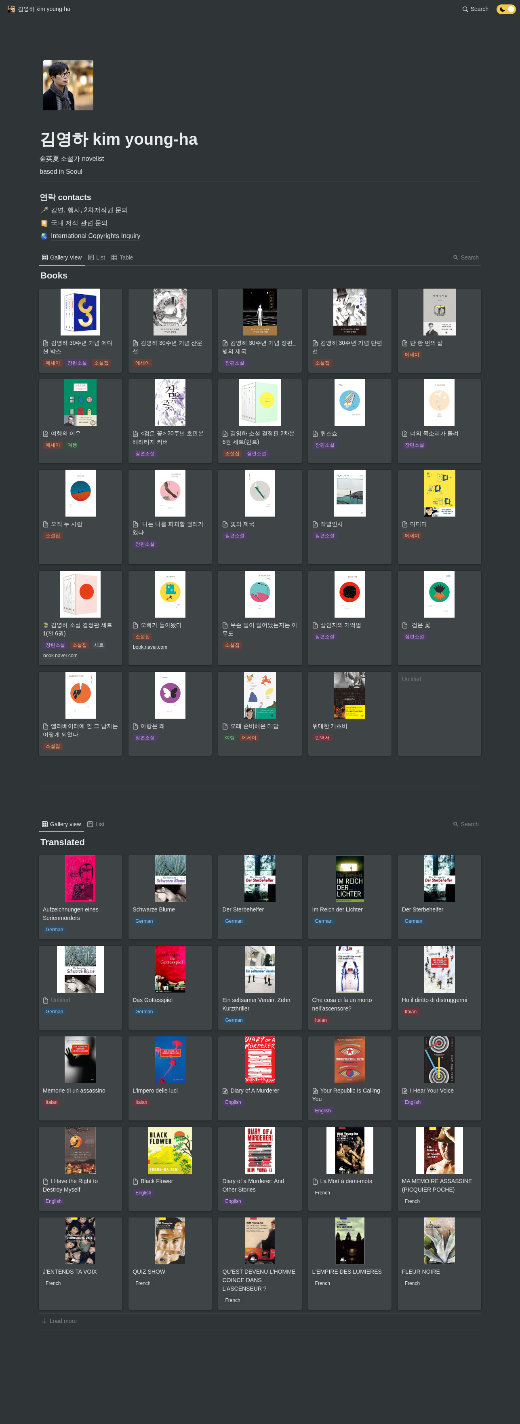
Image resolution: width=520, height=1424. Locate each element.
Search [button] (466, 257)
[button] (39, 9)
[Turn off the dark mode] (506, 11)
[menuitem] (62, 257)
